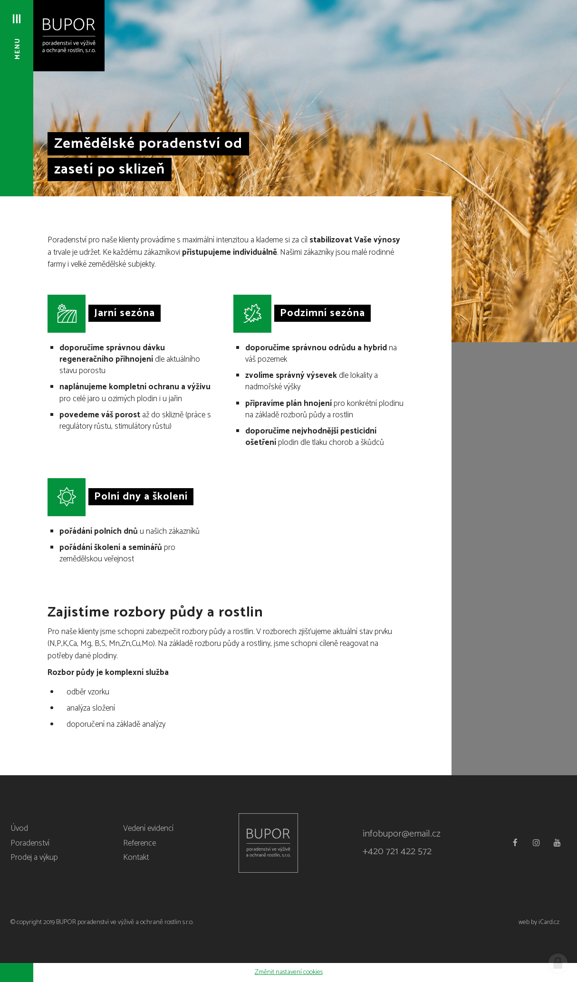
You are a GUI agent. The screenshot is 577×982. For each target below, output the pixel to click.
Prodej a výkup (34, 857)
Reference (139, 843)
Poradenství (29, 843)
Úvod (19, 828)
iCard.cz (549, 922)
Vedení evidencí (148, 828)
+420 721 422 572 (397, 851)
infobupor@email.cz (402, 834)
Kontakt (136, 857)
